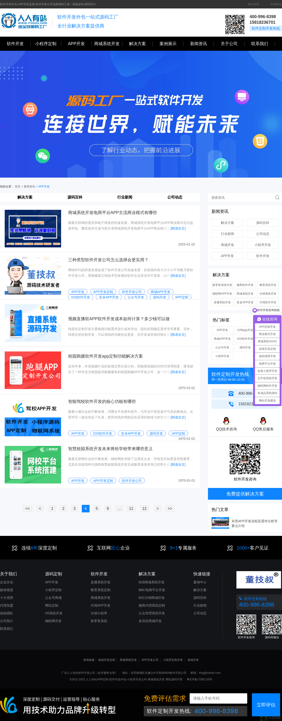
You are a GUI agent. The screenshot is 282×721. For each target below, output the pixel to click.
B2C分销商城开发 (152, 598)
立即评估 (266, 704)
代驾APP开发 (100, 605)
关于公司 (232, 43)
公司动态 (174, 197)
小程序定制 (48, 43)
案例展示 (171, 43)
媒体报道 (6, 590)
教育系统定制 (100, 590)
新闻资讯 (202, 43)
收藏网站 (276, 4)
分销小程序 (99, 613)
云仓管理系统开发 (152, 613)
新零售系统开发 (222, 285)
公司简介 (6, 621)
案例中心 (200, 582)
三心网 (24, 22)
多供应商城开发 (150, 621)
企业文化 (6, 582)
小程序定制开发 (173, 660)
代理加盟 (6, 605)
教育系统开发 (267, 285)
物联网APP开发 (222, 293)
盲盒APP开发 (245, 302)
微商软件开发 (245, 285)
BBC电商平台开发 (152, 590)
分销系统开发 (267, 293)
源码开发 (245, 347)
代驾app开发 (245, 330)
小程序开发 (263, 245)
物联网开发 (53, 621)
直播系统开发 (222, 302)
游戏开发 (193, 660)
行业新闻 (124, 197)
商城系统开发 (108, 43)
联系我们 (263, 43)
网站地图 (253, 4)
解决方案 (24, 197)
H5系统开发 (54, 613)
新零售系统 (99, 621)
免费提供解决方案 (245, 493)
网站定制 (51, 605)
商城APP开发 (222, 338)
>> (170, 509)
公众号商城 (53, 598)
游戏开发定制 (106, 660)
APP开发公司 (149, 660)
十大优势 (6, 598)
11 (131, 509)
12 (144, 509)
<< (27, 509)
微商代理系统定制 (152, 605)
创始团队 (6, 613)
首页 (17, 186)
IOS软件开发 (245, 338)
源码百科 (74, 197)
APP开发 (80, 43)
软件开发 (19, 43)
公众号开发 (222, 347)
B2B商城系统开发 (151, 582)
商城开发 (227, 245)
